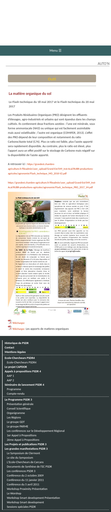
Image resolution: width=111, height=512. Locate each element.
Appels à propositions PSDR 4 (23, 371)
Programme (14, 389)
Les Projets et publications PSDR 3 (26, 444)
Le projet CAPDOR (16, 367)
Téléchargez (18, 322)
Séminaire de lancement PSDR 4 (24, 385)
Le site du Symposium (20, 457)
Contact (9, 347)
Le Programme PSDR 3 (18, 399)
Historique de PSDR (17, 343)
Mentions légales (15, 352)
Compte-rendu (16, 393)
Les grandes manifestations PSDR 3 (26, 449)
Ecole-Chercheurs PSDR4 (20, 358)
